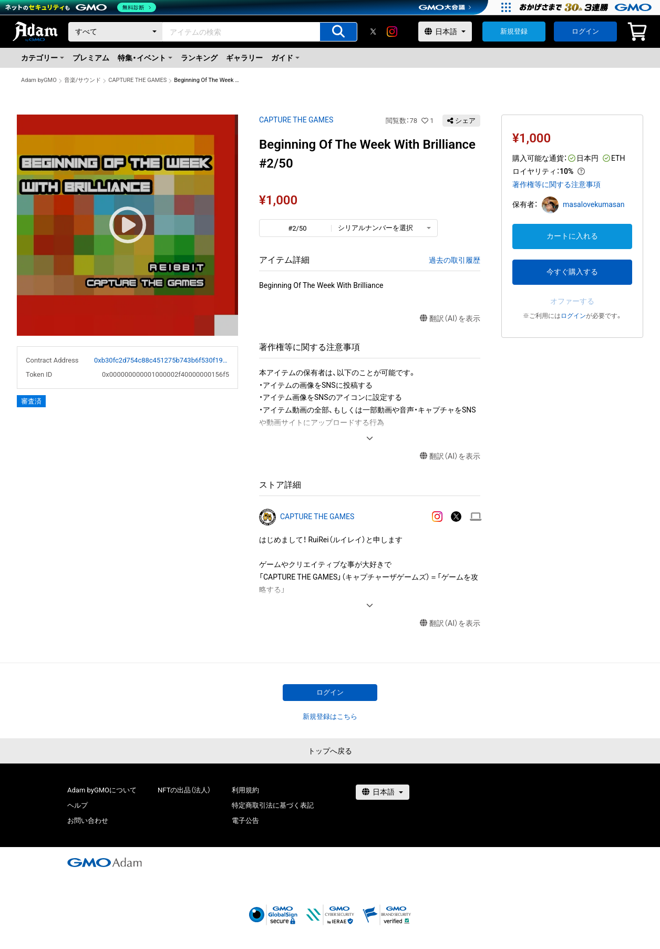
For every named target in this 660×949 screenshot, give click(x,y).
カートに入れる (572, 236)
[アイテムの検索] (338, 32)
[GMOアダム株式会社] (104, 862)
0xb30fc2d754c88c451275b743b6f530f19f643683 (161, 360)
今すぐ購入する (572, 271)
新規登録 (514, 31)
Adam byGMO (39, 80)
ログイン (585, 31)
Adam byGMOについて (102, 790)
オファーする (572, 301)
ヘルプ (77, 805)
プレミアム (91, 58)
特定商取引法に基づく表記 (273, 805)
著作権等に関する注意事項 (556, 184)
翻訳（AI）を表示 (450, 318)
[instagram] (392, 31)
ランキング (199, 57)
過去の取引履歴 (454, 260)
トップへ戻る (330, 751)
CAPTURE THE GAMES (137, 80)
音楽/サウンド (82, 80)
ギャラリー (244, 57)
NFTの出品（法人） (184, 790)
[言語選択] (445, 32)
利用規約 (245, 790)
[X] (373, 31)
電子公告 (245, 820)
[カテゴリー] (115, 32)
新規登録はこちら (330, 716)
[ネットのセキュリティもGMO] (81, 7)
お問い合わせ (87, 820)
